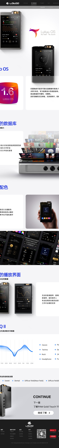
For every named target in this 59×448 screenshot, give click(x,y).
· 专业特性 (34, 7)
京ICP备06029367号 (44, 442)
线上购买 (2, 431)
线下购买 (2, 433)
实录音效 (12, 438)
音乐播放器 (34, 3)
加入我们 (30, 436)
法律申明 (30, 438)
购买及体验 (56, 3)
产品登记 (21, 436)
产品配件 (42, 3)
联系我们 (30, 433)
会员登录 (21, 433)
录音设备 (25, 3)
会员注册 (21, 431)
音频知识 (12, 436)
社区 (49, 3)
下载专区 (12, 431)
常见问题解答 (13, 433)
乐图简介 (30, 431)
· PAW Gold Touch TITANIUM (21, 7)
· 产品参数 (50, 7)
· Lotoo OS (42, 7)
